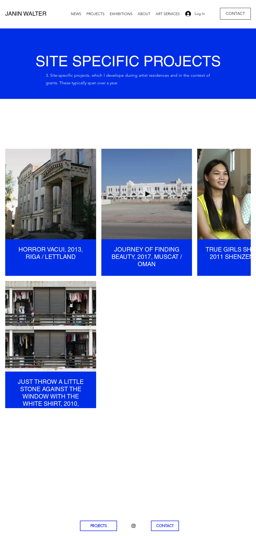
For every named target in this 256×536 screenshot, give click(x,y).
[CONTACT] (235, 14)
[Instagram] (133, 525)
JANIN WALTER (25, 13)
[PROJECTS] (98, 526)
